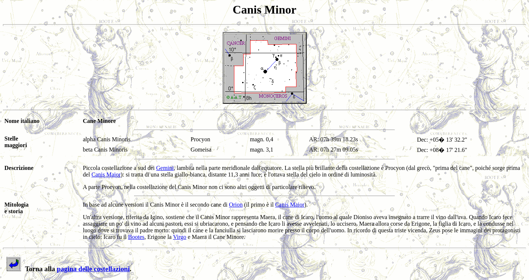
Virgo (179, 237)
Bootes (136, 237)
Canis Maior (106, 174)
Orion (235, 204)
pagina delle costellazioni (93, 269)
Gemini (165, 168)
